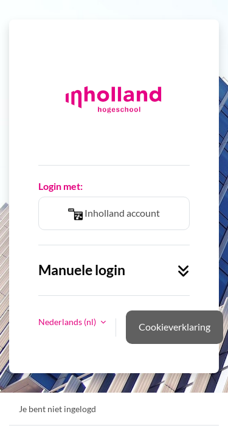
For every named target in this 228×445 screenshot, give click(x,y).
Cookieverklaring (174, 326)
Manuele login (114, 270)
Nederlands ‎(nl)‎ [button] (68, 322)
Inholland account (114, 214)
